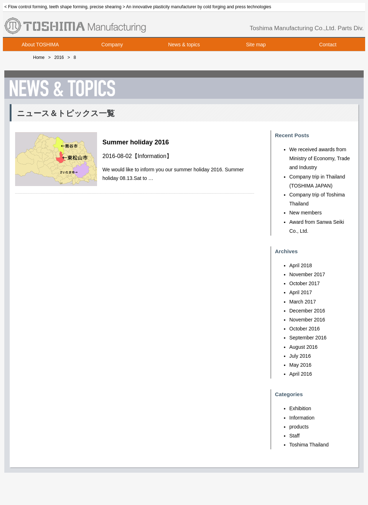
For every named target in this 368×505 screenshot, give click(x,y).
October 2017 (304, 283)
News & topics (184, 44)
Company (112, 44)
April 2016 (300, 374)
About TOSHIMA (40, 44)
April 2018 (300, 265)
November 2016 (307, 320)
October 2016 (304, 329)
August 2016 (303, 347)
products (299, 427)
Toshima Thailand (308, 445)
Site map (256, 44)
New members (305, 213)
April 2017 (300, 292)
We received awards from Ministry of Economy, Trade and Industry (319, 158)
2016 (59, 57)
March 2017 (302, 302)
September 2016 (308, 337)
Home (39, 57)
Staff (294, 436)
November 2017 (307, 274)
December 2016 (307, 311)
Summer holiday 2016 (135, 142)
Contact (327, 44)
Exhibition (300, 408)
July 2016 (300, 356)
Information (152, 156)
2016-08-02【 (120, 156)
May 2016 (300, 365)
